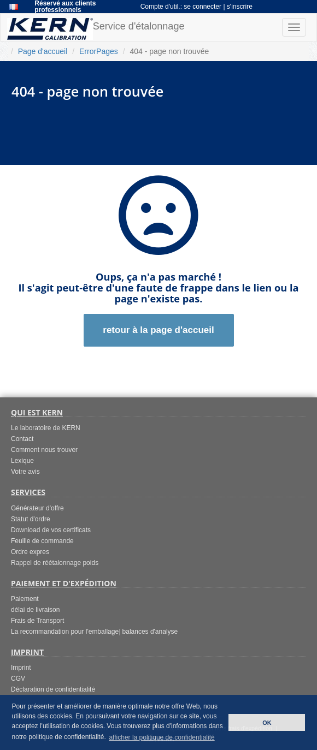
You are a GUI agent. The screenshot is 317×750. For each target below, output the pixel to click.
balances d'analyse (150, 631)
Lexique (22, 461)
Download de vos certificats (51, 530)
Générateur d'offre (37, 508)
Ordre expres (30, 552)
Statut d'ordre (30, 519)
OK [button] (266, 722)
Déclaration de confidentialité (53, 689)
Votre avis (25, 471)
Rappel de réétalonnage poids (54, 563)
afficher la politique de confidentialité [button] (161, 737)
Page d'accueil (43, 51)
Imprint (21, 667)
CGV (18, 678)
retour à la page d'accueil (158, 330)
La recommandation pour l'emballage (65, 631)
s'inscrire (240, 6)
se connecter (203, 6)
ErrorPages (98, 51)
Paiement (25, 599)
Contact (22, 439)
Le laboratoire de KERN (45, 428)
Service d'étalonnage (95, 29)
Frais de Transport (37, 620)
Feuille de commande (42, 541)
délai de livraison (35, 610)
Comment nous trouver (44, 450)
